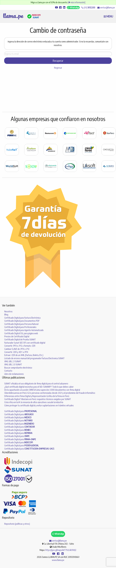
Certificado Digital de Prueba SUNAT (20, 339)
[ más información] (76, 2)
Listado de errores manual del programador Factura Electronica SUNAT (34, 358)
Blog (6, 314)
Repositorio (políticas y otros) (17, 523)
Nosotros (8, 311)
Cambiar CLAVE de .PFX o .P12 (16, 349)
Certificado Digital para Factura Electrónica (22, 317)
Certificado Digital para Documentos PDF (22, 320)
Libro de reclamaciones (14, 374)
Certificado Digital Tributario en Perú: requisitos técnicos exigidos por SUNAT (37, 399)
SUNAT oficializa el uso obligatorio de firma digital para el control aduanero (36, 383)
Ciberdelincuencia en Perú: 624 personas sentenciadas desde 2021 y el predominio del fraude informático (49, 392)
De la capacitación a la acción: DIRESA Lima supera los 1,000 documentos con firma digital (42, 389)
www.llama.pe (58, 560)
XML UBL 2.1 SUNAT (12, 361)
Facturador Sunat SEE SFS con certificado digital (24, 342)
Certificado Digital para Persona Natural (21, 324)
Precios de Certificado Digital (16, 336)
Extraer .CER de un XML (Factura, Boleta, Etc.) (23, 355)
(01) (88, 7)
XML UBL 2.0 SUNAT (13, 364)
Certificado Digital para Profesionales (20, 327)
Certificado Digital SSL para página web (21, 333)
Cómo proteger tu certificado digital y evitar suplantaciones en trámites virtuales (39, 405)
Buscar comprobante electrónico (18, 367)
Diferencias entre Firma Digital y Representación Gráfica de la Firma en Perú (36, 396)
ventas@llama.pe (106, 7)
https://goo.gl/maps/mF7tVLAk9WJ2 (60, 550)
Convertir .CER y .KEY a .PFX (16, 352)
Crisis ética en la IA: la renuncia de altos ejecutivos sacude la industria (33, 402)
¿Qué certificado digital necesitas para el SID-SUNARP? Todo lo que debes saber (39, 386)
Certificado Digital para (20, 411)
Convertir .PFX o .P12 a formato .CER (19, 345)
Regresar (58, 67)
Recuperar (58, 60)
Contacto (8, 370)
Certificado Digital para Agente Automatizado (24, 330)
